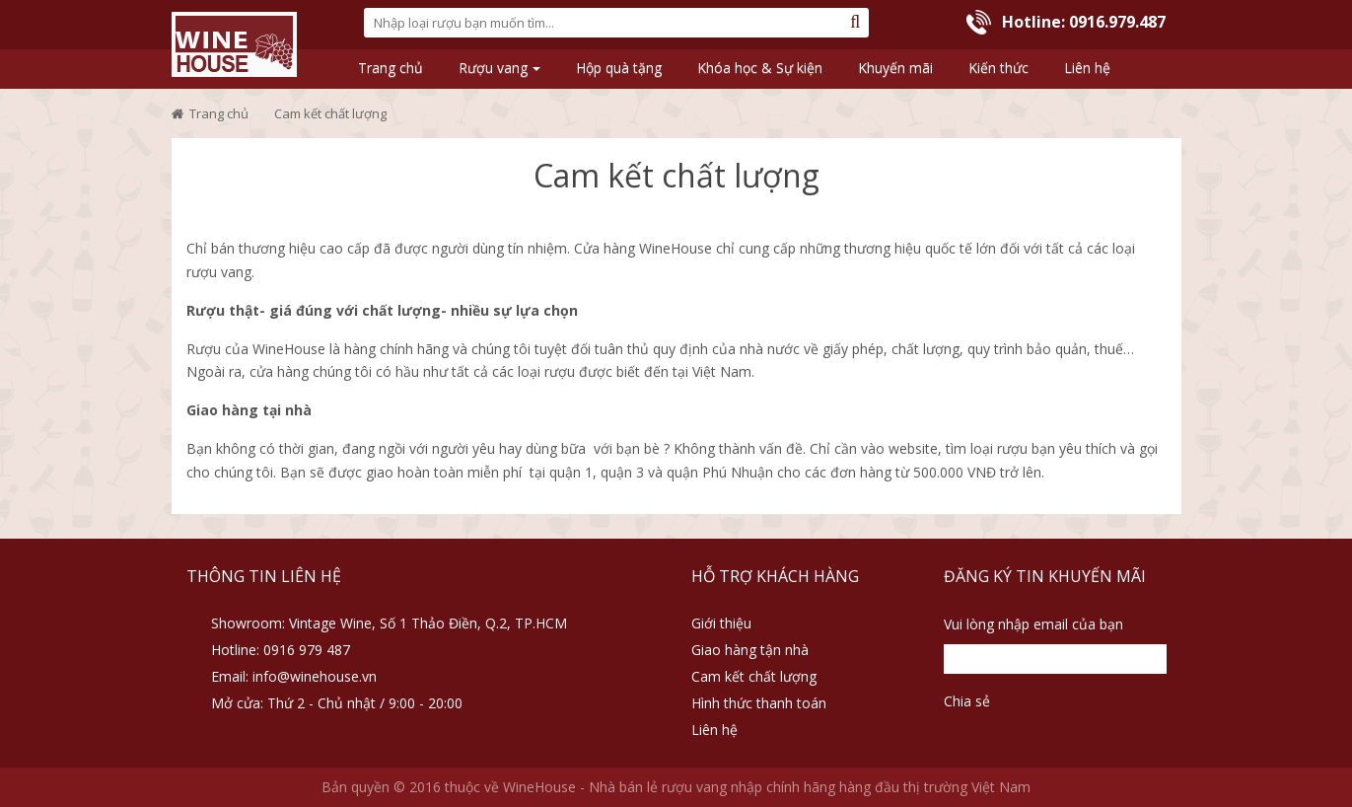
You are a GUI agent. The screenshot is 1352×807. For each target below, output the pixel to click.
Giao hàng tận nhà (750, 649)
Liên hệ (714, 729)
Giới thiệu (721, 623)
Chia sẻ (967, 701)
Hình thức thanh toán (758, 703)
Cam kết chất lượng (754, 676)
